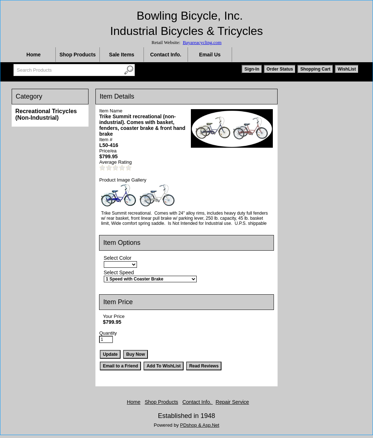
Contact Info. (165, 54)
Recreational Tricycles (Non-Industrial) (46, 114)
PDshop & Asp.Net (199, 425)
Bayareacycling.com (202, 42)
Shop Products (77, 54)
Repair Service (232, 402)
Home (34, 54)
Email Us (209, 54)
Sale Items (121, 54)
